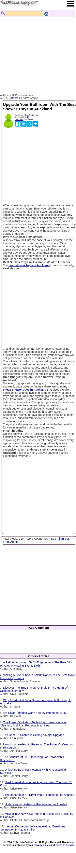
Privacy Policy (42, 845)
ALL (2, 98)
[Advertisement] (37, 51)
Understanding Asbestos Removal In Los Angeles (36, 804)
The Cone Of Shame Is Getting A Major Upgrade (33, 735)
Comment (19, 119)
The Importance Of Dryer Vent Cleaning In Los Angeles (39, 794)
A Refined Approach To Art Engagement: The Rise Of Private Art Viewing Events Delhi (35, 664)
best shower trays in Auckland (29, 265)
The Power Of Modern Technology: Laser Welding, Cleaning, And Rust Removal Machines (33, 724)
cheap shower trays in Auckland (24, 389)
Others (14, 98)
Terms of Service (64, 845)
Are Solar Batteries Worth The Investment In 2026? (35, 712)
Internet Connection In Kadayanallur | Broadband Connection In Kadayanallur (33, 828)
